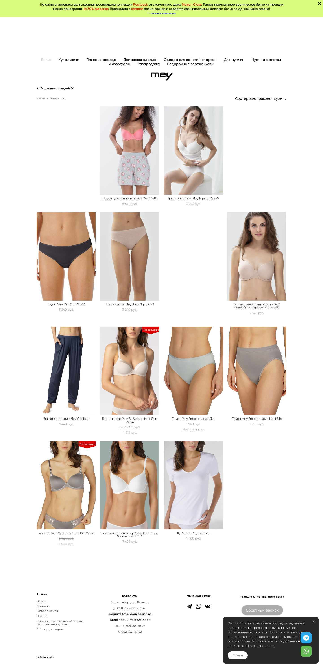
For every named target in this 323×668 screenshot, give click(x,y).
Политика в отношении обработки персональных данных (60, 622)
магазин (41, 98)
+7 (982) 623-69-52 (138, 619)
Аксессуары (119, 64)
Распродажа (148, 64)
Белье (46, 60)
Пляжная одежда (101, 60)
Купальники (69, 60)
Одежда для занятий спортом (190, 60)
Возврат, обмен (47, 610)
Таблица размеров (50, 629)
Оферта (42, 616)
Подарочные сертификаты (190, 64)
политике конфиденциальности (251, 646)
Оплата (42, 601)
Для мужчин (234, 60)
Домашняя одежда (140, 60)
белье (53, 98)
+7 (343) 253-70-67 (133, 625)
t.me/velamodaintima (137, 614)
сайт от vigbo (45, 657)
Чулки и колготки (266, 60)
